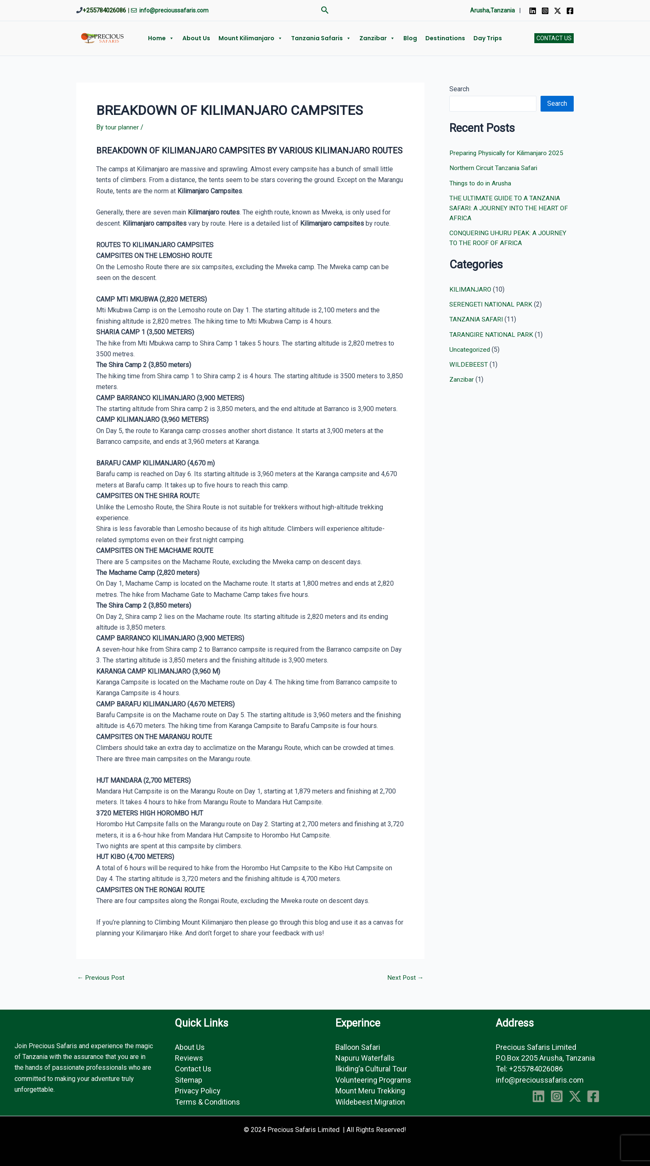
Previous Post (102, 977)
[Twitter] (557, 11)
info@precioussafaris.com (540, 1080)
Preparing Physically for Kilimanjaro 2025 (509, 153)
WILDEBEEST (469, 364)
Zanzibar (377, 38)
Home (161, 38)
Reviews (189, 1058)
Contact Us (193, 1068)
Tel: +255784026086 (529, 1068)
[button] (325, 10)
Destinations (445, 38)
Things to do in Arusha (481, 183)
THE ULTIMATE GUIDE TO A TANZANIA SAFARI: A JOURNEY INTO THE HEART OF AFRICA (509, 208)
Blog (410, 38)
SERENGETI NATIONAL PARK (491, 304)
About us (196, 38)
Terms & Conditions (207, 1102)
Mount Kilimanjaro (250, 38)
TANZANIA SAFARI (476, 319)
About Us (190, 1047)
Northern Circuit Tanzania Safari (494, 168)
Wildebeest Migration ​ (371, 1102)
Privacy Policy (198, 1090)
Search (459, 89)
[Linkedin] (532, 11)
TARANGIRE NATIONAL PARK (492, 334)
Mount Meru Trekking (370, 1090)
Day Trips (487, 38)
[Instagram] (545, 11)
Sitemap (188, 1080)
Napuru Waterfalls (365, 1058)
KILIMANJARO (470, 289)
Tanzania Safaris (321, 38)
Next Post (405, 977)
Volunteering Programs (373, 1080)
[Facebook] (570, 11)
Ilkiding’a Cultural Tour (371, 1068)
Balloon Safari (357, 1047)
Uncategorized (470, 349)
